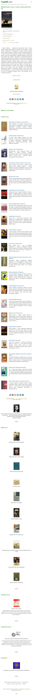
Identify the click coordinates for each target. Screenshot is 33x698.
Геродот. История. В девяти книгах (16, 472)
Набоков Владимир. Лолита (16, 520)
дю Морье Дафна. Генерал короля (16, 286)
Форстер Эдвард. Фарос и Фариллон (17, 203)
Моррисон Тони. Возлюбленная (16, 149)
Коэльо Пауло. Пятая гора (14, 341)
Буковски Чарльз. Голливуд (15, 231)
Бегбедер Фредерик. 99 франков (16, 273)
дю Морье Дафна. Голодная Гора (16, 135)
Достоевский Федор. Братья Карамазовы (17, 568)
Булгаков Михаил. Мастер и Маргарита (16, 443)
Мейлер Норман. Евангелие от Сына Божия (18, 122)
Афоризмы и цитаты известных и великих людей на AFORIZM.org (16, 667)
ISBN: (4, 36)
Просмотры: (5, 38)
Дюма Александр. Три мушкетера (16, 583)
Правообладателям (16, 94)
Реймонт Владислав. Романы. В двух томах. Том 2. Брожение (20, 259)
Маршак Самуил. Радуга (16, 609)
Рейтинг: (4, 40)
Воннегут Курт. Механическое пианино (17, 368)
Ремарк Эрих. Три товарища (16, 503)
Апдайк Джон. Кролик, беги (15, 217)
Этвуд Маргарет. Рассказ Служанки (16, 190)
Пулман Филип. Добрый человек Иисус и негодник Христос (20, 356)
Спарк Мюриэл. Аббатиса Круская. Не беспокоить (20, 162)
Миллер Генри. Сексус (14, 176)
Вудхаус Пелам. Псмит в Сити (15, 314)
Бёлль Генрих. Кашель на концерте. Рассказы (19, 382)
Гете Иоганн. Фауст (16, 487)
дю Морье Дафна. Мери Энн (15, 300)
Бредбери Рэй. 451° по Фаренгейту (16, 535)
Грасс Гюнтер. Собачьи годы (15, 244)
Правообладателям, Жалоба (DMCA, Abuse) (12, 683)
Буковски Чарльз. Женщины (15, 327)
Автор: (4, 28)
